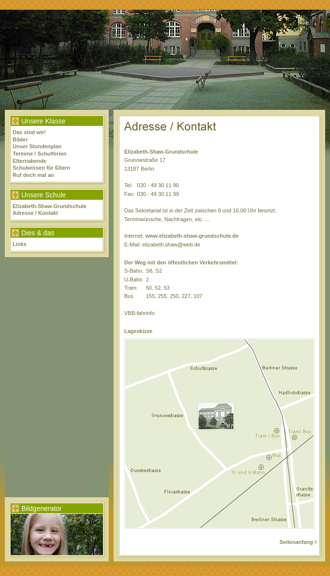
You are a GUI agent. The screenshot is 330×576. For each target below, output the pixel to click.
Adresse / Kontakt (35, 213)
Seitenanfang (298, 542)
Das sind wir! (29, 132)
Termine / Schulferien (39, 154)
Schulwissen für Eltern (41, 168)
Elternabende (30, 161)
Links (20, 244)
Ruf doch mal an (33, 175)
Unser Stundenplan (37, 146)
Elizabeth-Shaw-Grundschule (49, 206)
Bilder (20, 139)
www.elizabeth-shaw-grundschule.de (191, 236)
